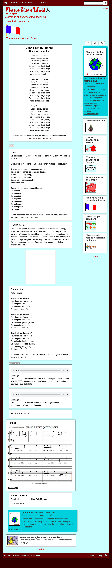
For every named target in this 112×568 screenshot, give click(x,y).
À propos (7, 555)
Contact (16, 555)
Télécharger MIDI (20, 413)
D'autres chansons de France (22, 38)
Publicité (25, 555)
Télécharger (15, 376)
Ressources (36, 555)
